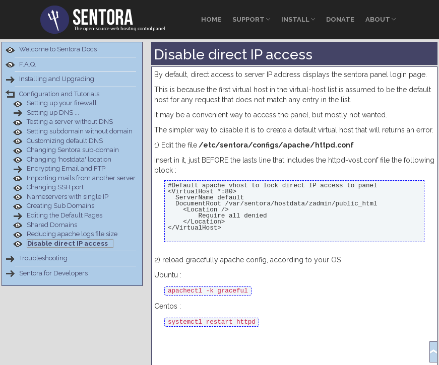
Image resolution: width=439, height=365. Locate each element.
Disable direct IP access (67, 243)
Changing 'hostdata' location (69, 159)
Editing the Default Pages (64, 215)
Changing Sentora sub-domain (73, 150)
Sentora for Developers (53, 273)
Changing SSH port (55, 187)
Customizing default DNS (65, 140)
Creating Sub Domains (60, 205)
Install (298, 19)
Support (251, 19)
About (380, 19)
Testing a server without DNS (70, 121)
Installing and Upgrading (56, 79)
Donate (340, 19)
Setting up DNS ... (53, 112)
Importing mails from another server (81, 178)
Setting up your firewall (62, 103)
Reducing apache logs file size (72, 234)
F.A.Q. (27, 64)
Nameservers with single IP (67, 196)
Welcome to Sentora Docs (58, 49)
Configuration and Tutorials (59, 94)
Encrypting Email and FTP (66, 168)
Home (211, 19)
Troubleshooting (43, 258)
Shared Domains (52, 225)
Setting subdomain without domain (80, 131)
